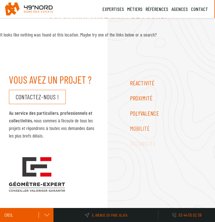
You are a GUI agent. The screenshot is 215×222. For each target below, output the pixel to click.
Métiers (134, 9)
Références (157, 9)
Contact (199, 9)
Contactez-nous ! (37, 97)
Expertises (113, 9)
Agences (179, 9)
